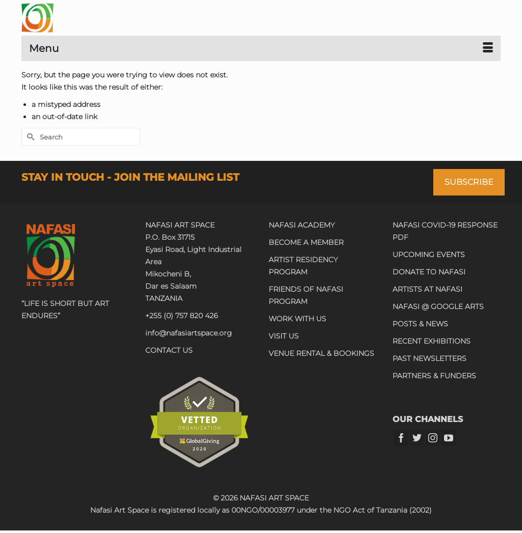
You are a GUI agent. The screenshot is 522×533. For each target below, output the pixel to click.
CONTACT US (169, 350)
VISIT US (284, 336)
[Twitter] (417, 437)
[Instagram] (433, 437)
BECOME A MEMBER (306, 242)
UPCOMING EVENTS (429, 254)
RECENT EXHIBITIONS (432, 341)
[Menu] (261, 48)
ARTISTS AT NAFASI (427, 289)
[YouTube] (448, 437)
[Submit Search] (29, 137)
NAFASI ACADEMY (302, 225)
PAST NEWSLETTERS (429, 358)
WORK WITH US (297, 318)
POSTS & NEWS (420, 323)
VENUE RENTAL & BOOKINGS (321, 353)
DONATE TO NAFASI (429, 271)
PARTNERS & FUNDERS (434, 375)
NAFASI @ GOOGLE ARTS (438, 306)
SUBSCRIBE (469, 182)
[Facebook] (401, 437)
